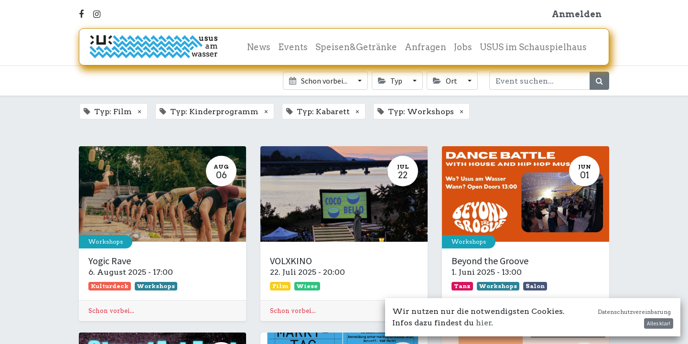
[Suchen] (599, 81)
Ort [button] (445, 81)
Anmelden (577, 14)
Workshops (105, 241)
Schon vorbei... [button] (318, 81)
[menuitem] (258, 47)
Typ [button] (391, 81)
